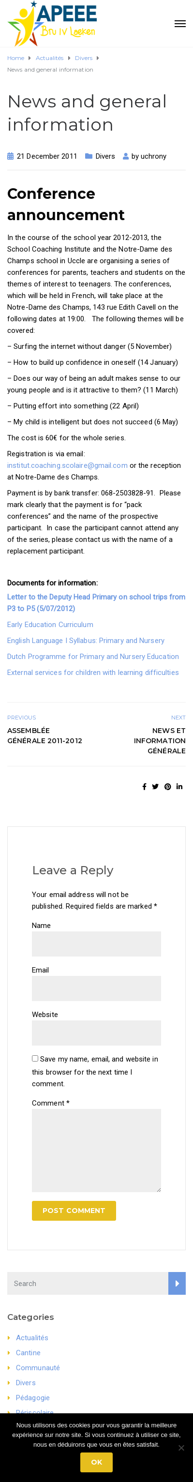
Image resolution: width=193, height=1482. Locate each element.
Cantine (28, 1352)
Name (41, 925)
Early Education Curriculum (50, 624)
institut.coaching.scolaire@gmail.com (67, 465)
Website (45, 1014)
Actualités (32, 1337)
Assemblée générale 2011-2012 (44, 735)
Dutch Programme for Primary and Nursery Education (93, 656)
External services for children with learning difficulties (93, 672)
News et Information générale (160, 740)
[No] (181, 1447)
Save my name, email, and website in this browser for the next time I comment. (95, 1071)
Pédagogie (33, 1397)
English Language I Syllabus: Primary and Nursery (85, 640)
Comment (51, 1103)
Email (40, 970)
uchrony (154, 156)
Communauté (38, 1367)
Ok (96, 1462)
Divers (106, 156)
